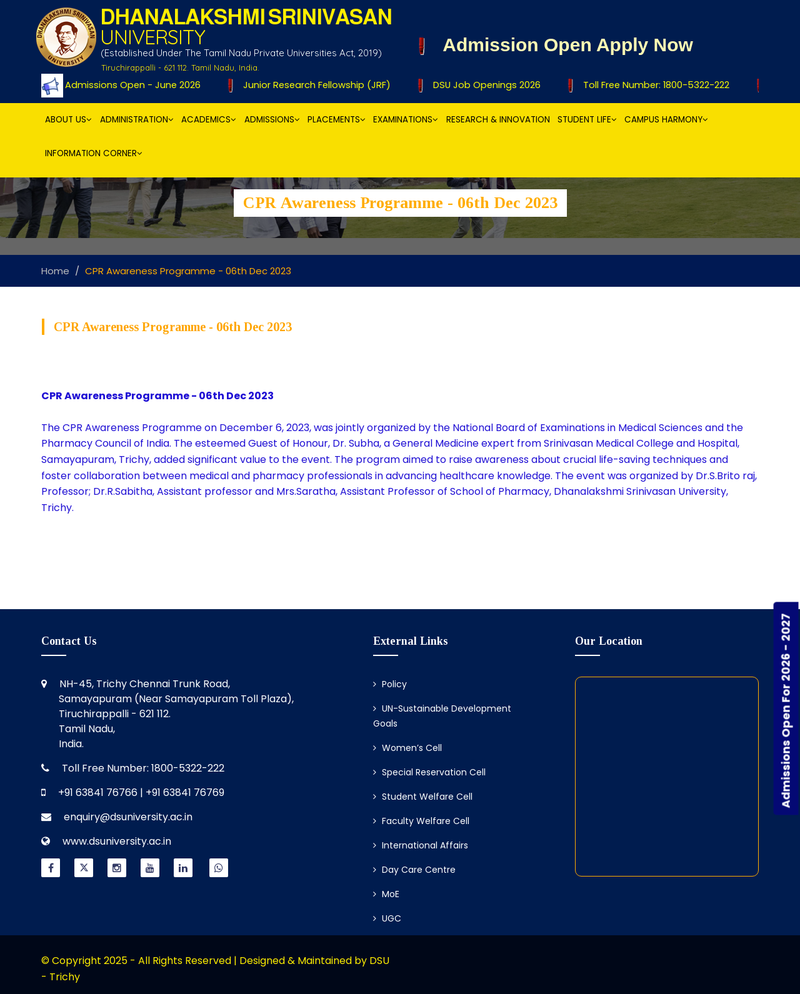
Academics (208, 120)
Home (55, 270)
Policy (390, 684)
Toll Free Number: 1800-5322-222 (652, 85)
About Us (68, 120)
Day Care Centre (414, 869)
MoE (386, 894)
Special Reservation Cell (429, 772)
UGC (387, 918)
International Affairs (420, 845)
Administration (137, 120)
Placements (337, 120)
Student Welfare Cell (422, 796)
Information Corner (93, 153)
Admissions (272, 120)
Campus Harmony (666, 120)
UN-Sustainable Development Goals (442, 716)
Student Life (587, 120)
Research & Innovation (498, 120)
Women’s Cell (407, 748)
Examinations (405, 120)
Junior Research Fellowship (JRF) (314, 85)
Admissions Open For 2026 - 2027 (786, 710)
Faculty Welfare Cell (421, 821)
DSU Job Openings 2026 (483, 85)
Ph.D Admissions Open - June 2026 (118, 85)
